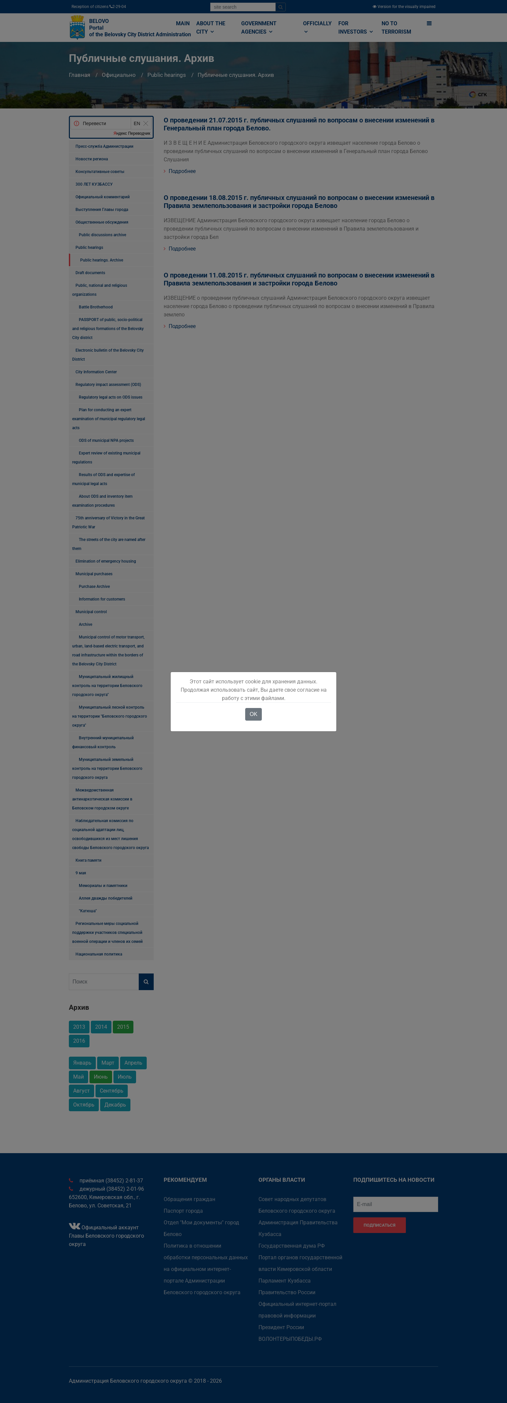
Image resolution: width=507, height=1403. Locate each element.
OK (253, 714)
